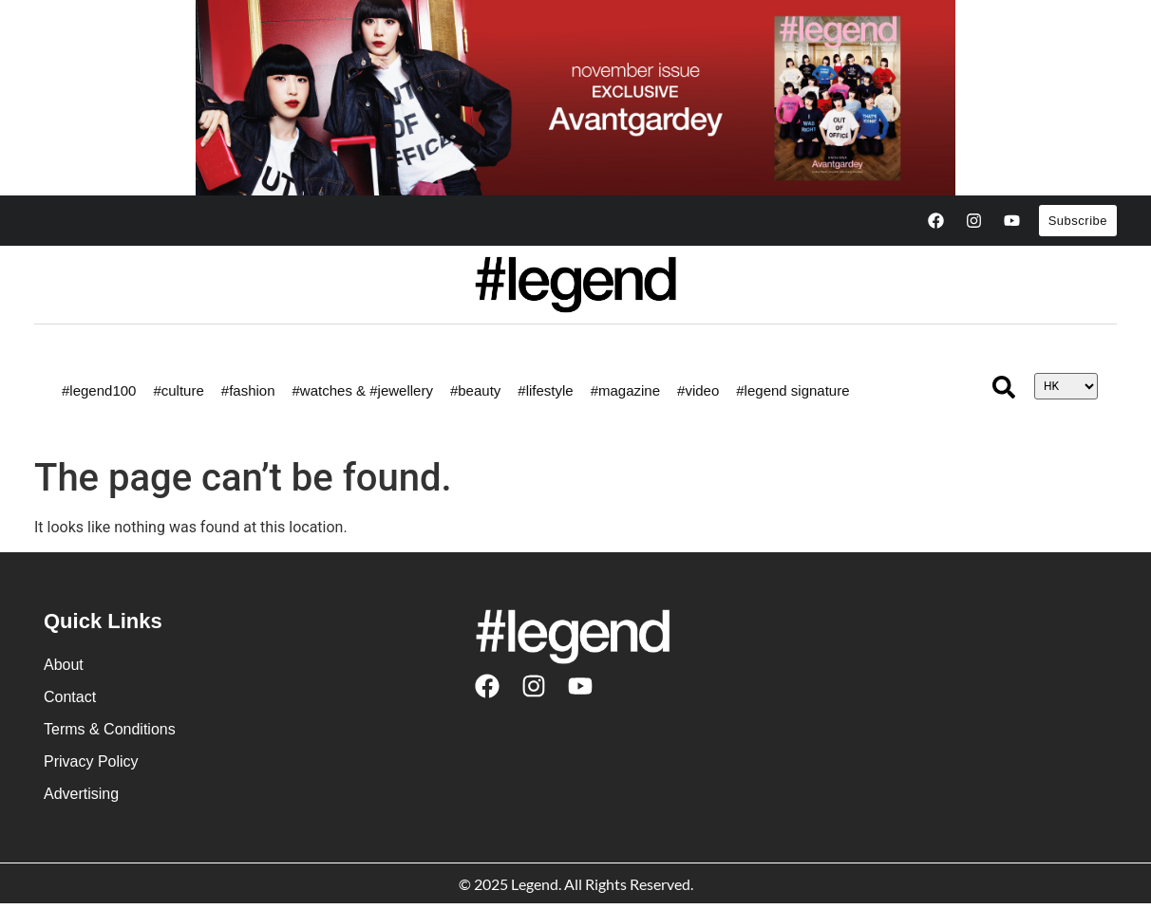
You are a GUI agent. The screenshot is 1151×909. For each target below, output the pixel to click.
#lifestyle (545, 390)
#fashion (248, 390)
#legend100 (99, 390)
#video (698, 390)
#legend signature (792, 390)
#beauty (475, 390)
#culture (178, 390)
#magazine (625, 390)
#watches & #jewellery (362, 390)
